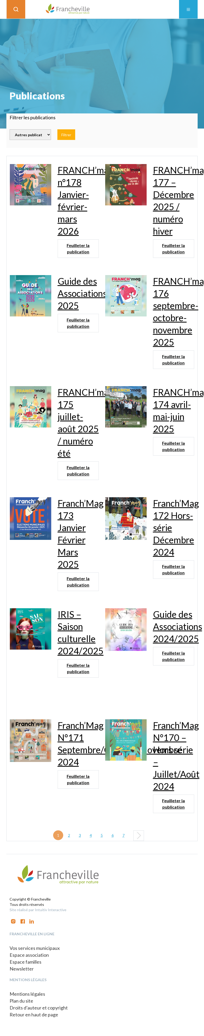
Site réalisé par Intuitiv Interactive (38, 909)
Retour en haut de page (34, 1014)
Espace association (29, 955)
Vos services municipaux (35, 948)
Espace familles (25, 962)
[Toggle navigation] (188, 9)
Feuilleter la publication (78, 248)
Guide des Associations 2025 (82, 293)
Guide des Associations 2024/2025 (177, 626)
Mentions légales (27, 994)
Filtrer (66, 135)
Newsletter (22, 969)
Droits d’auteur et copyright (39, 1008)
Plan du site (21, 1001)
